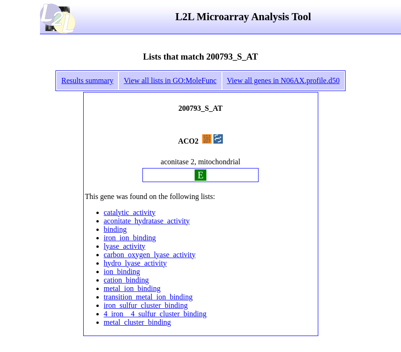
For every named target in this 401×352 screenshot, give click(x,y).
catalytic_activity (130, 212)
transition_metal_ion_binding (148, 297)
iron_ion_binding (130, 238)
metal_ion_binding (132, 288)
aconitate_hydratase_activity (147, 221)
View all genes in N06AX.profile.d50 (283, 80)
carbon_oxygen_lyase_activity (150, 255)
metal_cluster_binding (137, 322)
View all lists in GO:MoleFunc (170, 80)
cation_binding (126, 280)
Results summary (88, 80)
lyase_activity (125, 246)
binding (115, 229)
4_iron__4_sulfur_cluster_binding (155, 314)
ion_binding (122, 271)
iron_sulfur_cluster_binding (146, 305)
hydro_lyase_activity (135, 263)
